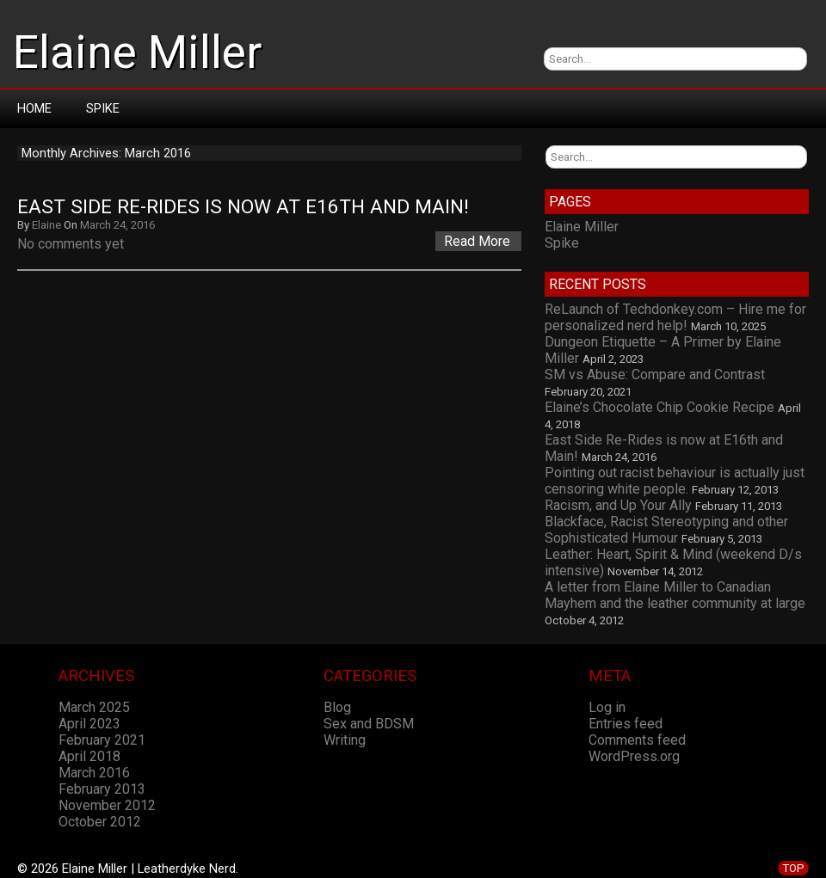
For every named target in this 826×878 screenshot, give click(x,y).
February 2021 (102, 740)
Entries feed (626, 723)
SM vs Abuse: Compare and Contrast (655, 374)
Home (34, 108)
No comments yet (70, 244)
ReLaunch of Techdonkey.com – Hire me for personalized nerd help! (675, 317)
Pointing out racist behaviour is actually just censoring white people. (674, 480)
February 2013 (102, 789)
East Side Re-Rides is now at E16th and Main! (243, 206)
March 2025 (94, 707)
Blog (337, 707)
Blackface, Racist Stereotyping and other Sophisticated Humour (666, 529)
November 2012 (107, 805)
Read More (477, 241)
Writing (345, 740)
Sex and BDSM (369, 723)
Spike (103, 108)
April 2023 (89, 723)
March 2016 (94, 772)
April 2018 (89, 756)
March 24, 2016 (117, 224)
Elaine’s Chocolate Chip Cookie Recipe (659, 407)
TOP (793, 868)
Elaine (46, 224)
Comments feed (637, 740)
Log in (607, 707)
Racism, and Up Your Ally (618, 505)
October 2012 (100, 822)
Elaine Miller (137, 52)
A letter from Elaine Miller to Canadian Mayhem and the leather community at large (675, 595)
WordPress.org (634, 756)
